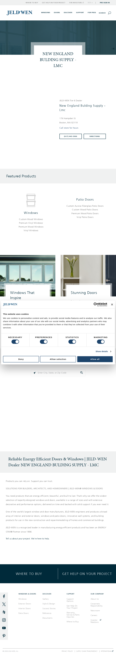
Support (80, 12)
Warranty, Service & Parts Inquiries (73, 615)
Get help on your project (87, 574)
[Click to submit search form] (82, 372)
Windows (31, 213)
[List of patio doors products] (85, 211)
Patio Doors (85, 199)
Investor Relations (95, 621)
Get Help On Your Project (72, 607)
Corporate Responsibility (97, 605)
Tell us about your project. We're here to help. (28, 538)
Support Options (70, 600)
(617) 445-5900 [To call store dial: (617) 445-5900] (70, 136)
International (107, 651)
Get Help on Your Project (53, 3)
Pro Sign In (105, 3)
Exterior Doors (24, 604)
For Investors (76, 2)
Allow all (95, 359)
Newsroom (95, 610)
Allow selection (58, 359)
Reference (47, 613)
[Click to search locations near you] (34, 372)
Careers (94, 615)
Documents (47, 618)
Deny (21, 359)
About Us (95, 599)
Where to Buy (32, 3)
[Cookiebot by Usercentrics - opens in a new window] (95, 304)
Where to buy (29, 574)
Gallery (46, 599)
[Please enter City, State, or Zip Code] (58, 372)
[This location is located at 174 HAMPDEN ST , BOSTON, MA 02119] (83, 120)
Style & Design (49, 604)
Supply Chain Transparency (87, 651)
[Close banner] (112, 304)
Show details (102, 351)
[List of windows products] (31, 224)
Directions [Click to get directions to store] (95, 136)
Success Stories (49, 608)
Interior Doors (24, 608)
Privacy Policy (67, 651)
